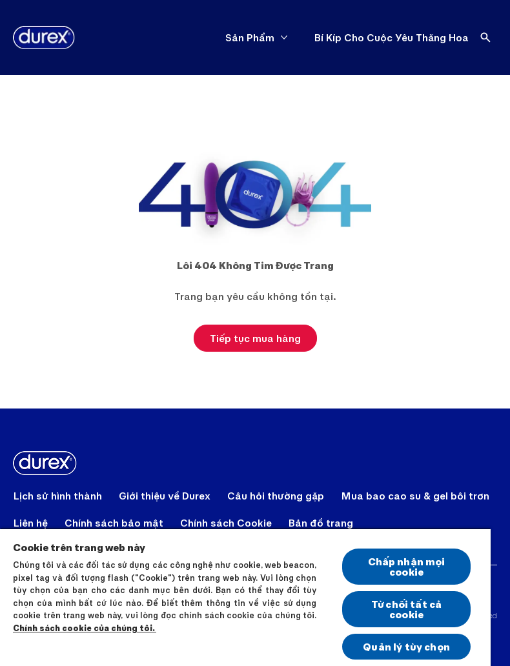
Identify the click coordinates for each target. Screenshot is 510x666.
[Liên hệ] (30, 522)
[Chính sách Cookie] (225, 522)
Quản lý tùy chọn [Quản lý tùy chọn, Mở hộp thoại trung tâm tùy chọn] (406, 646)
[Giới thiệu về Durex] (164, 495)
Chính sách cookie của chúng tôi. (84, 628)
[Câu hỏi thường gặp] (276, 495)
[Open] (485, 37)
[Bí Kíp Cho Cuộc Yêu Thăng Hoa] (391, 37)
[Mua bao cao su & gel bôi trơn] (415, 495)
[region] (245, 597)
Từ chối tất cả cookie (406, 609)
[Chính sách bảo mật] (114, 522)
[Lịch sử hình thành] (58, 495)
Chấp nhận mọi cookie (406, 566)
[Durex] (44, 37)
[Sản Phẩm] (249, 37)
